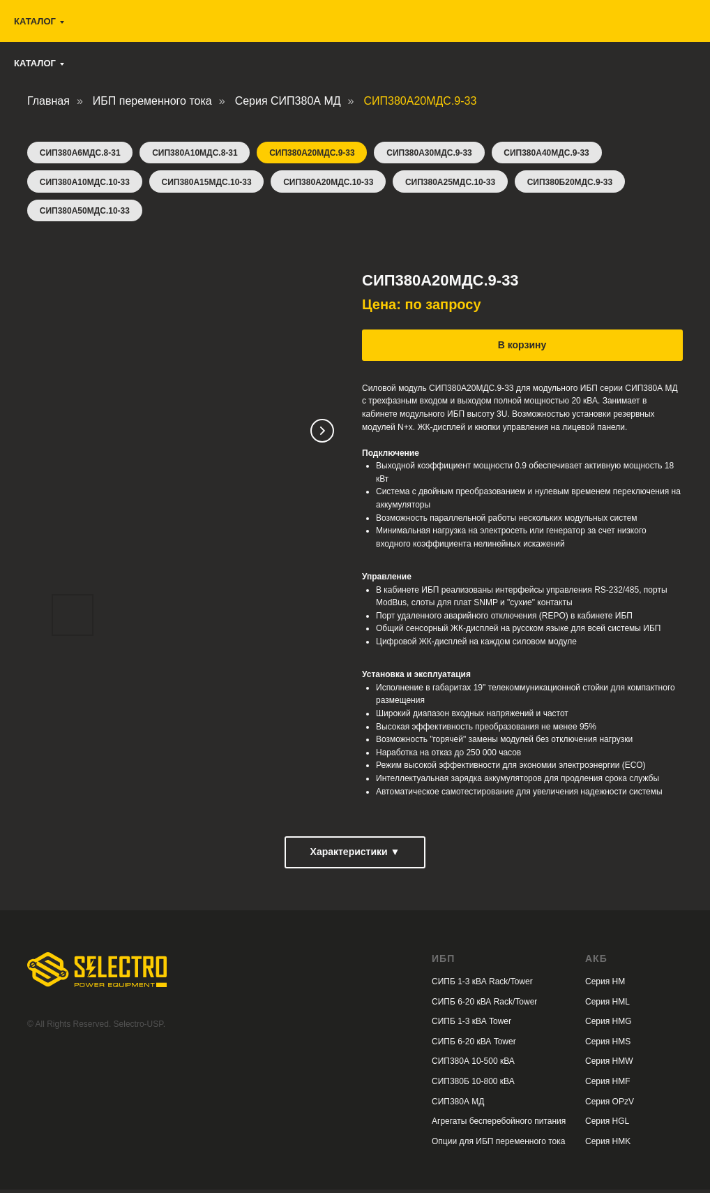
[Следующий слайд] (322, 434)
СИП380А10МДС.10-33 (85, 183)
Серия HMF (607, 1085)
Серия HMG (608, 1025)
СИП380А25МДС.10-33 (456, 183)
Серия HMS (607, 1045)
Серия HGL (607, 1124)
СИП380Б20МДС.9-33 (577, 183)
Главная (48, 101)
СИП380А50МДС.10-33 (85, 213)
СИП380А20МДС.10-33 (332, 183)
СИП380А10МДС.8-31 (198, 153)
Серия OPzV (609, 1105)
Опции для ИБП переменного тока (498, 1145)
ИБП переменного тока (152, 101)
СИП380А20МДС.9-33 (316, 153)
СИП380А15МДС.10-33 (209, 183)
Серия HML (607, 1005)
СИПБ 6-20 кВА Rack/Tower (484, 1005)
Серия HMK (607, 1145)
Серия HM (605, 985)
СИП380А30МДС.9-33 (435, 153)
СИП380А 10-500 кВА (473, 1064)
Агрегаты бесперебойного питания (499, 1124)
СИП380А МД (458, 1105)
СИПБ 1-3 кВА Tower (471, 1025)
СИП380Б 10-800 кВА (473, 1085)
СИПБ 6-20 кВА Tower (474, 1045)
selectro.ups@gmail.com (439, 27)
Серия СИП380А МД (288, 101)
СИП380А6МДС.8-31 (80, 153)
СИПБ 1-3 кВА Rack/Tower (482, 985)
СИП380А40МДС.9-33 (554, 153)
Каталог (35, 63)
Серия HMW (609, 1064)
